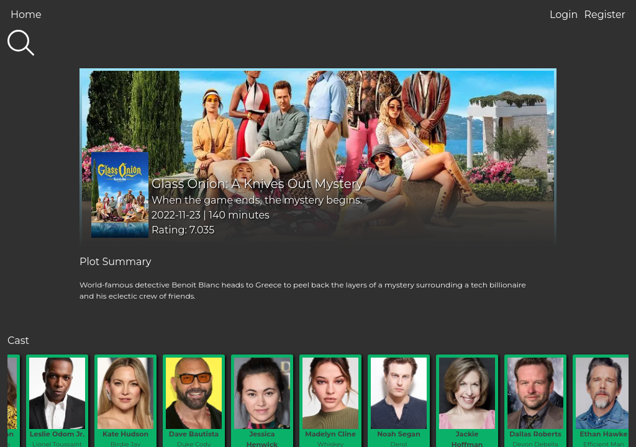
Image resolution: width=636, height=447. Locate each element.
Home (26, 14)
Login (564, 14)
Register (604, 14)
